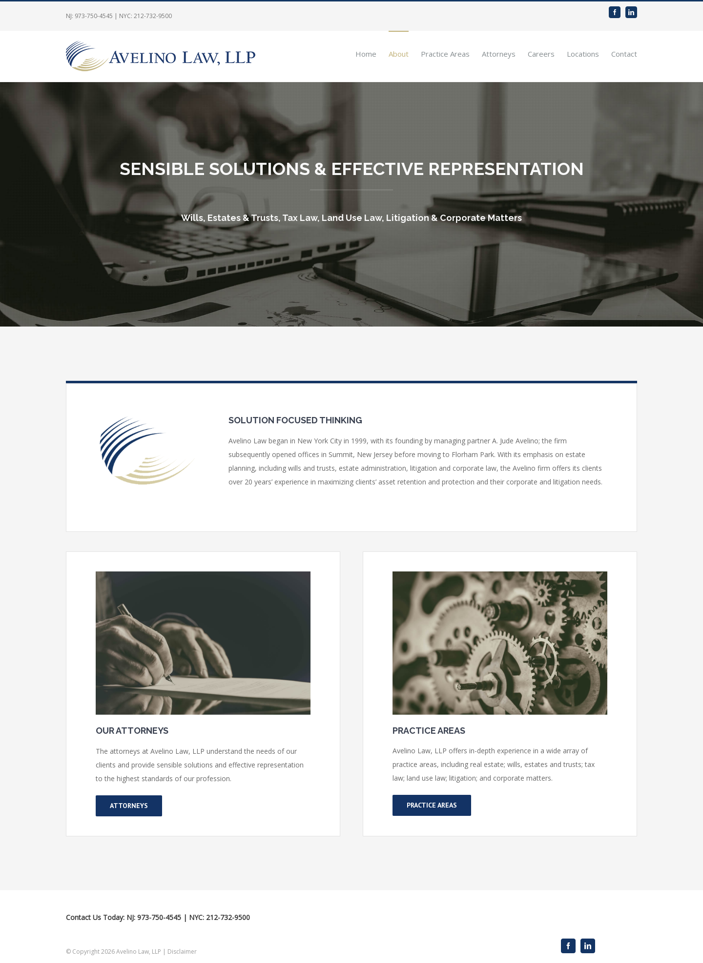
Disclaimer (182, 951)
